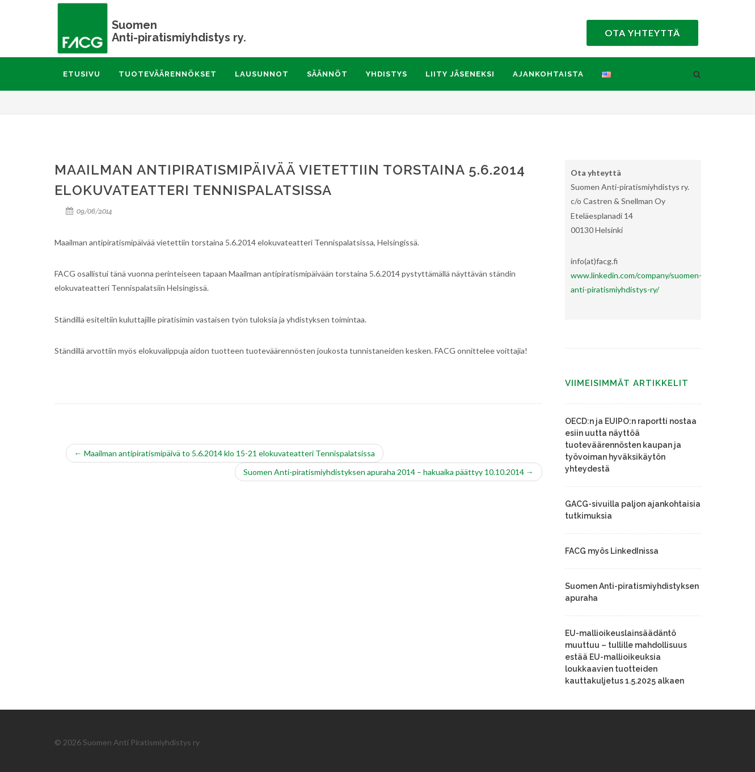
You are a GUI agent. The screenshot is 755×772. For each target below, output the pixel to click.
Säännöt (327, 74)
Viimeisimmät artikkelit (627, 383)
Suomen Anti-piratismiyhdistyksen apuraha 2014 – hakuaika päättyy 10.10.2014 (388, 472)
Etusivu (81, 74)
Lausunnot (262, 74)
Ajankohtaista (548, 74)
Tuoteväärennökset (168, 74)
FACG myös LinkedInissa (612, 550)
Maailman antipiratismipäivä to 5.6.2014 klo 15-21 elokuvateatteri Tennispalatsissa (224, 453)
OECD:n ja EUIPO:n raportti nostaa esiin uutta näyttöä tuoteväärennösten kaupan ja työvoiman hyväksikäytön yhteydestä (631, 445)
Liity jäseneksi (460, 74)
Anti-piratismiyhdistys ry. (167, 31)
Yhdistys (386, 74)
